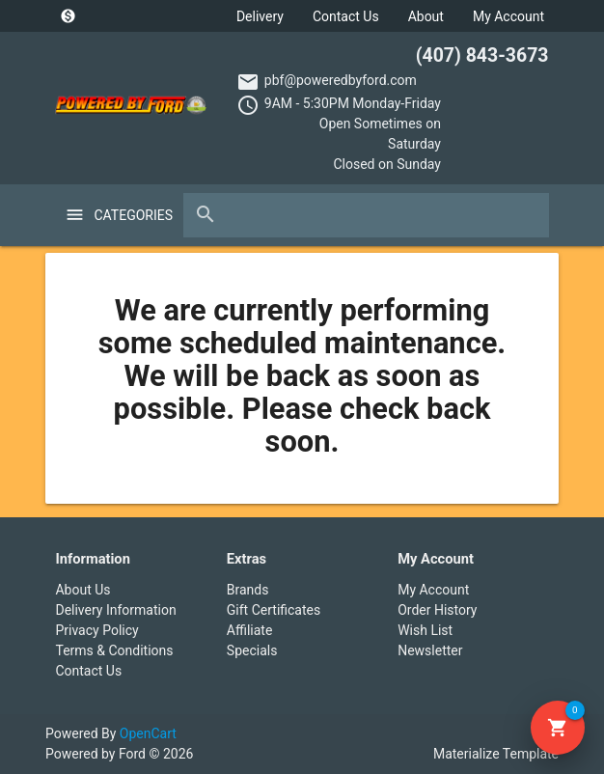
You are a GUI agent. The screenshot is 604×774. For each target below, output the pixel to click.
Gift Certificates (273, 610)
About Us (82, 589)
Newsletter (430, 650)
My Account (508, 16)
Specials (252, 650)
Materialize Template (496, 753)
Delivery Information (115, 610)
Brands (248, 589)
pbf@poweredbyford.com (340, 80)
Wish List (425, 630)
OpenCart (148, 733)
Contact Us (346, 16)
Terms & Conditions (114, 650)
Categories (128, 215)
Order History (437, 610)
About (426, 16)
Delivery (260, 16)
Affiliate (250, 630)
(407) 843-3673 (482, 55)
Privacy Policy (96, 630)
